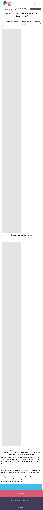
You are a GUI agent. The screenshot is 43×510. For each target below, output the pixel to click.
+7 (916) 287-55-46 (7, 9)
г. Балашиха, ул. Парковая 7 (20, 9)
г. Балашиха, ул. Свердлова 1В (21, 8)
